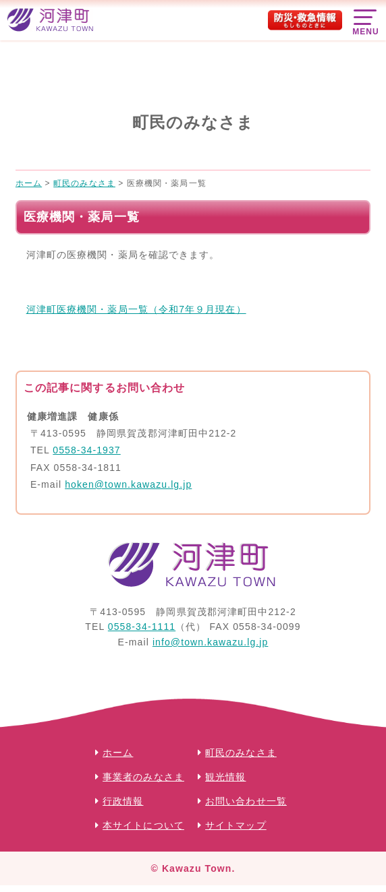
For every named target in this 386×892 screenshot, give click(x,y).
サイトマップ (236, 825)
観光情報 (225, 776)
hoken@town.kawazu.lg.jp (128, 484)
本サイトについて (143, 825)
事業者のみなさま (143, 776)
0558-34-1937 (86, 450)
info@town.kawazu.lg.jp (211, 642)
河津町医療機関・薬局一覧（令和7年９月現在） (136, 309)
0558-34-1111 (141, 626)
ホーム (118, 752)
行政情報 (123, 801)
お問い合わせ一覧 (246, 801)
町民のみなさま (241, 752)
